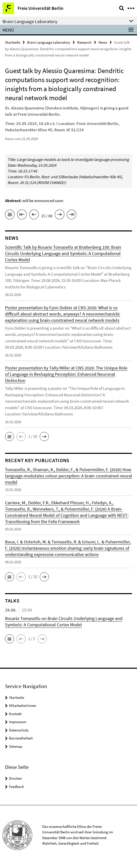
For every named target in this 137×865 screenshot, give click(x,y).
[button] (9, 436)
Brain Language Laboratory (48, 42)
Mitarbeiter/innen (22, 705)
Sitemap (15, 746)
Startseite (12, 42)
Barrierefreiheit (21, 738)
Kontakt (15, 713)
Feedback (16, 786)
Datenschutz (18, 730)
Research (84, 42)
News (103, 42)
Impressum (17, 721)
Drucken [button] (15, 778)
